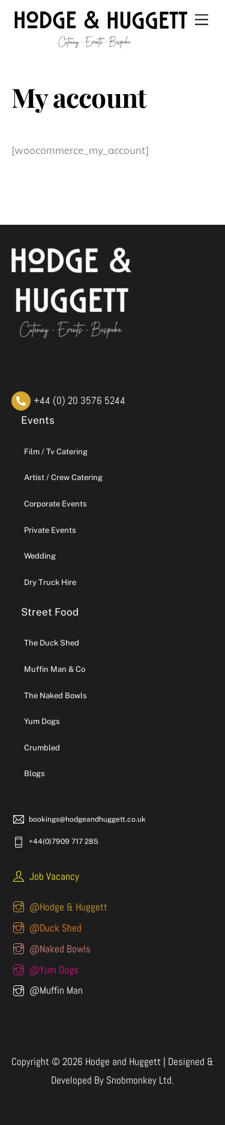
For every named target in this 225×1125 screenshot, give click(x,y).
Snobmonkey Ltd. (140, 1080)
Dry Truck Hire (50, 582)
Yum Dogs (42, 721)
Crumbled (42, 747)
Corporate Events (55, 503)
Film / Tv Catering (56, 451)
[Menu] (202, 19)
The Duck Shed (51, 642)
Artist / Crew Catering (63, 477)
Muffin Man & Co (54, 669)
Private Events (50, 530)
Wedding (40, 555)
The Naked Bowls (55, 695)
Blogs (34, 773)
